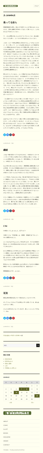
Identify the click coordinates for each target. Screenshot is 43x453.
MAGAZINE (6, 437)
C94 (5, 226)
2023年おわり (9, 361)
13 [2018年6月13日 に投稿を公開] (16, 392)
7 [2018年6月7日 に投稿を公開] (21, 389)
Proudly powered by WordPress (17, 450)
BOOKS (5, 433)
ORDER (5, 441)
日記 (12, 143)
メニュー (36, 5)
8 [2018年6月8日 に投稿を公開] (26, 389)
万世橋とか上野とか (10, 368)
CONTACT (6, 445)
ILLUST (5, 429)
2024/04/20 (8, 359)
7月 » (32, 402)
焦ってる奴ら (10, 22)
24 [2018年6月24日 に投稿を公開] (37, 396)
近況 (5, 293)
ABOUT (5, 421)
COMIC (5, 425)
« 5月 (10, 402)
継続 (5, 150)
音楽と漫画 (8, 363)
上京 (6, 366)
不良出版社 (6, 450)
